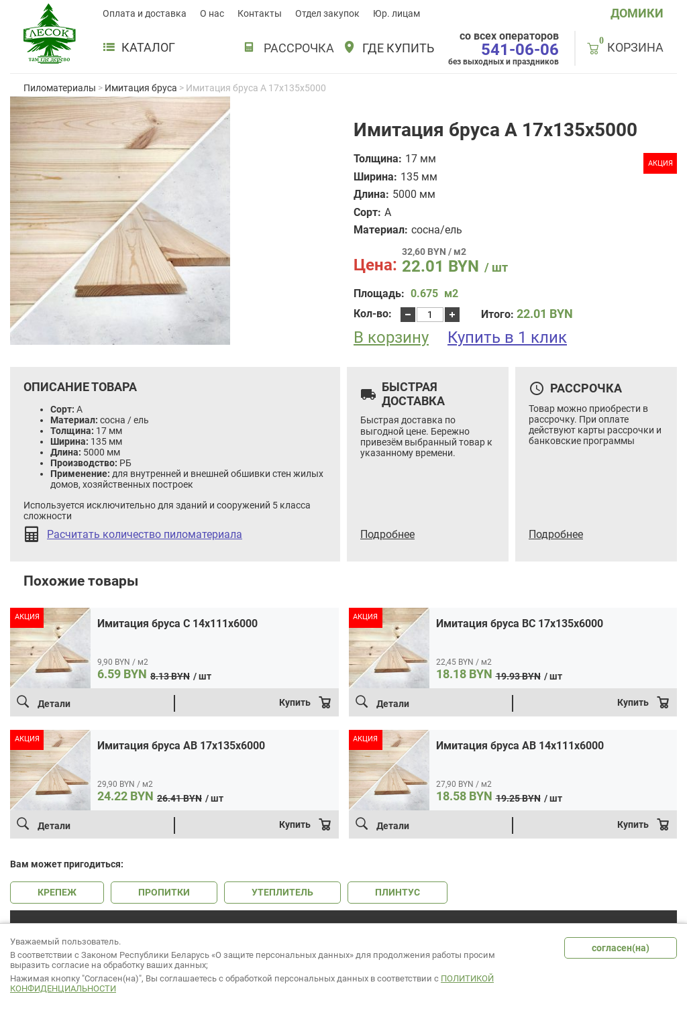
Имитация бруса (141, 88)
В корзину (391, 338)
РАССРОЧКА (299, 48)
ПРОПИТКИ (164, 892)
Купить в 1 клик (507, 337)
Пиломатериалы (59, 88)
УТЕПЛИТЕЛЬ (282, 892)
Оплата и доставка (145, 13)
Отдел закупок (327, 13)
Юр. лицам (396, 13)
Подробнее (387, 535)
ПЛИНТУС (397, 892)
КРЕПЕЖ (57, 892)
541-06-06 (520, 50)
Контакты (259, 13)
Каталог (139, 47)
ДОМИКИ (637, 13)
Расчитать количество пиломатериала (144, 535)
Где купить (398, 48)
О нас (212, 13)
